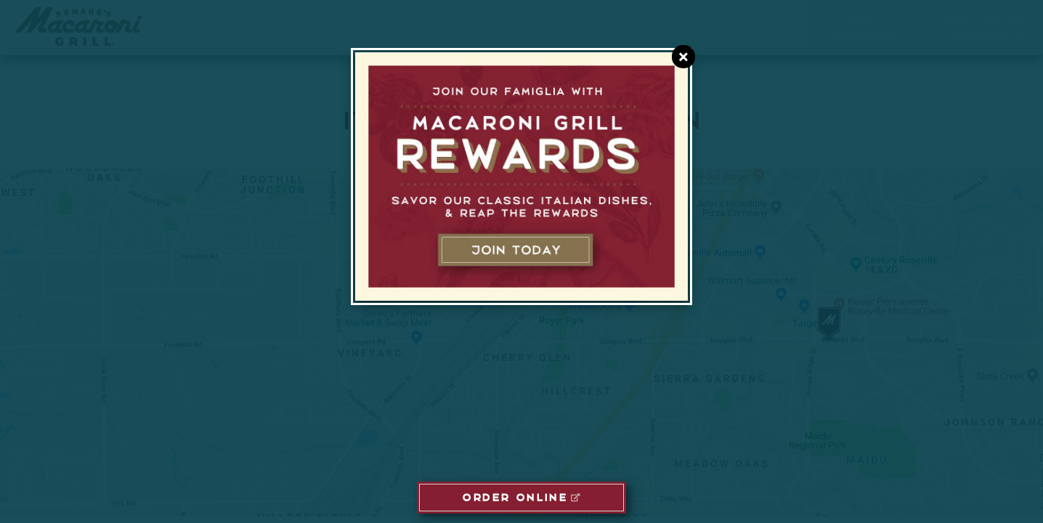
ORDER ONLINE (514, 496)
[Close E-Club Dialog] (683, 56)
